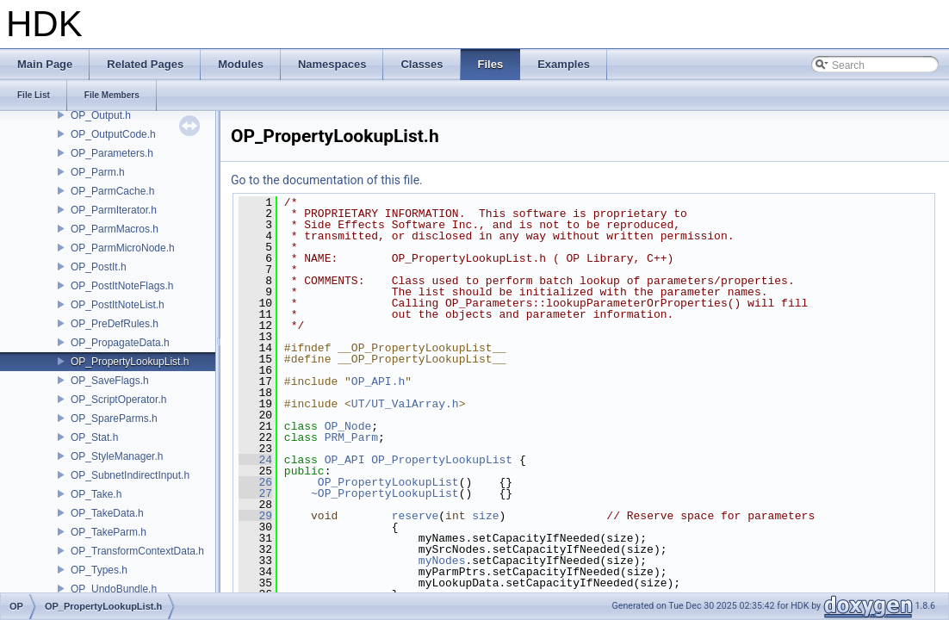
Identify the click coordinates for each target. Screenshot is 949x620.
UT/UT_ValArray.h (405, 404)
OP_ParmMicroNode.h (123, 248)
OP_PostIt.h (99, 267)
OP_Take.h (96, 494)
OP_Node (348, 426)
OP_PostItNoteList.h (117, 305)
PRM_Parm (351, 437)
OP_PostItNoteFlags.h (122, 286)
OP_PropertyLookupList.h (130, 362)
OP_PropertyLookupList (441, 460)
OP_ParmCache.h (112, 191)
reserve (415, 516)
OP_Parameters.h (112, 153)
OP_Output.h (101, 115)
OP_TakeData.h (107, 513)
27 (255, 493)
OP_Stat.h (94, 437)
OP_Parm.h (98, 172)
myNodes (442, 560)
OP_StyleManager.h (117, 456)
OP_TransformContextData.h (137, 551)
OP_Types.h (99, 570)
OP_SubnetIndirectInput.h (130, 475)
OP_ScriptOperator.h (118, 400)
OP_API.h (378, 381)
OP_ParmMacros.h (114, 229)
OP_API (345, 460)
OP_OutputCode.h (113, 134)
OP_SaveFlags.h (110, 381)
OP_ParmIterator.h (114, 210)
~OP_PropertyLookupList (385, 493)
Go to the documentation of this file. (327, 180)
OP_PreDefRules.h (114, 324)
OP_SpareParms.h (114, 418)
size (485, 516)
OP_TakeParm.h (108, 532)
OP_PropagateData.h (120, 343)
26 (255, 482)
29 (255, 516)
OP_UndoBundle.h (114, 589)
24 (255, 460)
